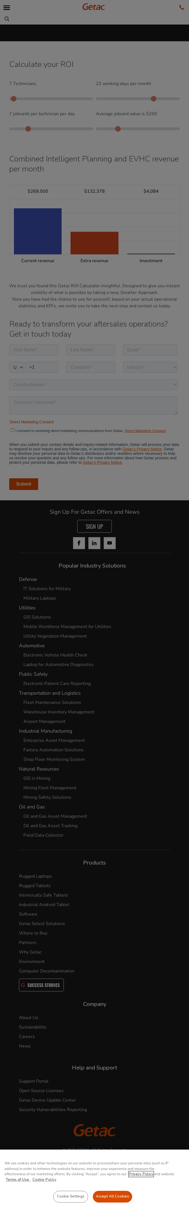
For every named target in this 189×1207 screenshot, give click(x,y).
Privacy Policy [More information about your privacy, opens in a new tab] (141, 1174)
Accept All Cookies (112, 1196)
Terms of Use (18, 1179)
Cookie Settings (70, 1196)
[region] (94, 1178)
